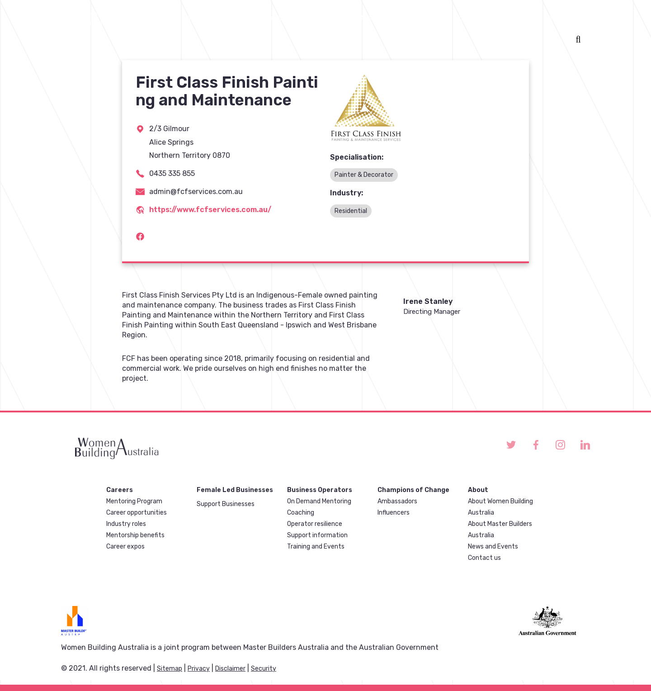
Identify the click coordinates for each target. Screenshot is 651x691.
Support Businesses (226, 504)
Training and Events (315, 546)
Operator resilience (314, 524)
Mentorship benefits (135, 535)
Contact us (484, 558)
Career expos (125, 546)
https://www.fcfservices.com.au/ (210, 209)
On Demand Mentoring (319, 501)
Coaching (300, 512)
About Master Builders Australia (500, 529)
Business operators (262, 18)
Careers (195, 18)
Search (576, 40)
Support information (317, 535)
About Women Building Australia (500, 506)
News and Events (493, 546)
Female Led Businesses (357, 18)
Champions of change (456, 18)
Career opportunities (136, 512)
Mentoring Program (134, 501)
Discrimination (540, 18)
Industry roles (126, 524)
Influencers (393, 512)
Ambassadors (397, 501)
